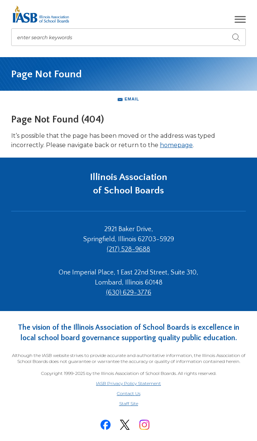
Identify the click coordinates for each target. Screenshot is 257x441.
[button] (240, 19)
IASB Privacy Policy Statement (128, 383)
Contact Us (128, 393)
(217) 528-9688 (128, 249)
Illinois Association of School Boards (128, 184)
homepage (176, 145)
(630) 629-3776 (128, 292)
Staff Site (138, 404)
